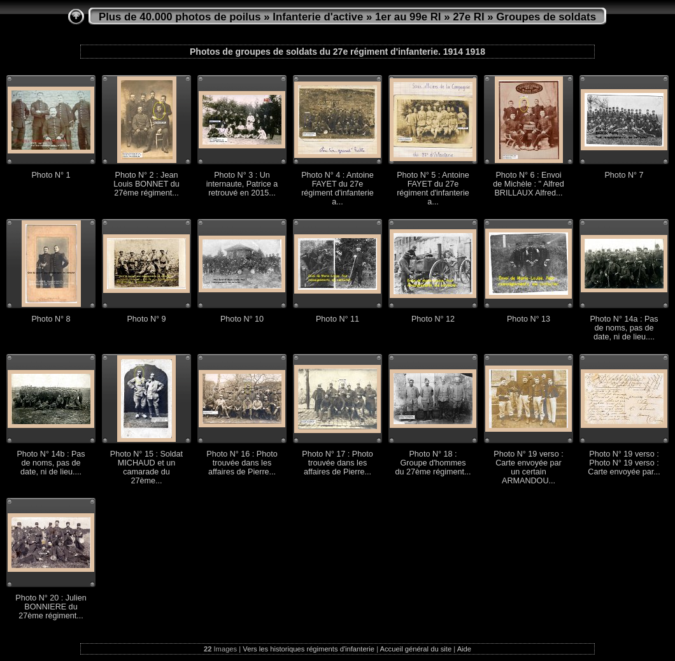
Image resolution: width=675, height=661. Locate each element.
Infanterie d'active (318, 17)
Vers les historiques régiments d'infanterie (308, 649)
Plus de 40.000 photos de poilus (180, 17)
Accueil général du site (416, 649)
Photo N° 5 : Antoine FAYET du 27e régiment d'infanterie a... (433, 188)
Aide (464, 649)
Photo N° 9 (146, 319)
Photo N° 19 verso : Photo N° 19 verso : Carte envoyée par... (624, 463)
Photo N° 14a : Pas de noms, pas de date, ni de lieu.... (624, 328)
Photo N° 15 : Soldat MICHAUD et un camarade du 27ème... (146, 467)
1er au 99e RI (408, 17)
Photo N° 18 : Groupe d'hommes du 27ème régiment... (433, 463)
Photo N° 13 (528, 319)
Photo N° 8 (50, 319)
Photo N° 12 (433, 319)
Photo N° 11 (337, 319)
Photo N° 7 (623, 175)
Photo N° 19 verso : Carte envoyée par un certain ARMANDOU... (528, 467)
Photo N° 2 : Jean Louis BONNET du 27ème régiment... (146, 184)
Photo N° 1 (50, 175)
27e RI (468, 17)
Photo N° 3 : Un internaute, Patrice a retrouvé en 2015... (242, 184)
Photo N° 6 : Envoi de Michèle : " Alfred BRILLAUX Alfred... (528, 184)
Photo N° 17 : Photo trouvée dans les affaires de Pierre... (337, 463)
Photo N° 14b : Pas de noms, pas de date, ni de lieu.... (51, 463)
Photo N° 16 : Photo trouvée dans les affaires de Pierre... (241, 463)
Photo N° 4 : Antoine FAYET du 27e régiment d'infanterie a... (337, 188)
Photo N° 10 (242, 319)
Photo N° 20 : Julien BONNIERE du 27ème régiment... (50, 606)
